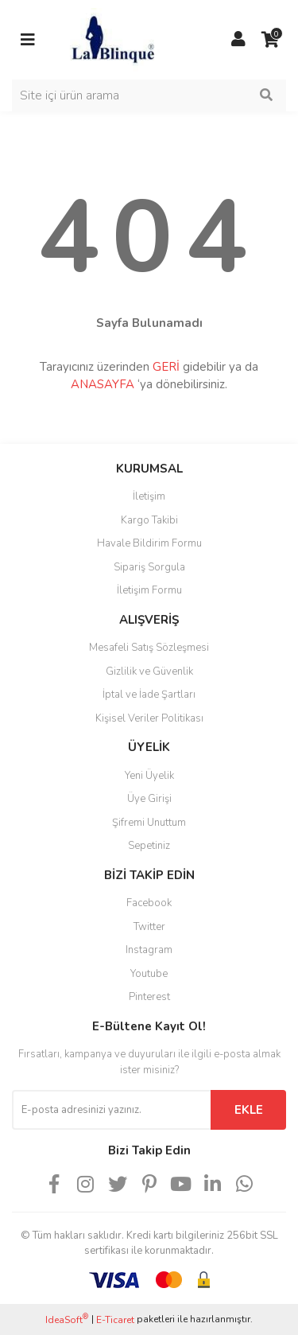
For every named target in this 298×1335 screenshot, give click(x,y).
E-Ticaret (115, 1320)
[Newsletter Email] (111, 1110)
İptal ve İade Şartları (149, 694)
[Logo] (112, 39)
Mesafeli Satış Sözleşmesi (149, 647)
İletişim (149, 496)
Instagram (149, 950)
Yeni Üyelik (149, 776)
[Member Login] (238, 40)
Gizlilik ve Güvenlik (149, 671)
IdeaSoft (66, 1319)
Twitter (149, 927)
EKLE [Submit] (248, 1110)
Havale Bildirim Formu (149, 543)
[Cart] (270, 40)
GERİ (166, 367)
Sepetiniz (149, 846)
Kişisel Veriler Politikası (149, 718)
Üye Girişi (149, 799)
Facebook (149, 903)
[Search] (149, 95)
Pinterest (149, 997)
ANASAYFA (102, 384)
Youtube (149, 974)
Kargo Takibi (149, 520)
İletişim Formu (149, 590)
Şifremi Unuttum (149, 822)
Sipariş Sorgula (149, 567)
